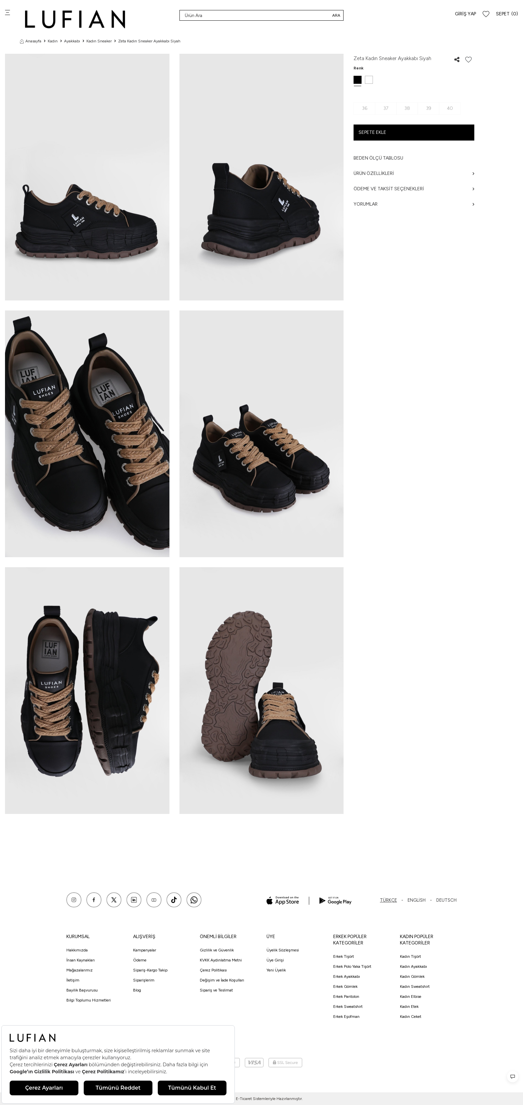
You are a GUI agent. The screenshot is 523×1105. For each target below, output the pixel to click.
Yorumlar (414, 204)
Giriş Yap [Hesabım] (465, 14)
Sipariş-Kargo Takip (150, 970)
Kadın (53, 41)
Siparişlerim (143, 980)
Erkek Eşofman (346, 1016)
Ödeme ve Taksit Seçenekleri (414, 189)
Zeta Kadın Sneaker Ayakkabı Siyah (149, 41)
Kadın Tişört (410, 956)
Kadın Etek (409, 1006)
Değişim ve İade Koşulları (222, 980)
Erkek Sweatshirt (348, 1006)
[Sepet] (507, 14)
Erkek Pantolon (346, 996)
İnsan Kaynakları (80, 960)
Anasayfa (30, 41)
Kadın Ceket (410, 1016)
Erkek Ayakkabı (346, 976)
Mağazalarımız (79, 970)
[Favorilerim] (486, 14)
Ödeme (139, 960)
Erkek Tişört (343, 956)
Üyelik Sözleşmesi (283, 950)
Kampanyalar (144, 950)
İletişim (72, 980)
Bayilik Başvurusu (82, 990)
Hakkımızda (77, 950)
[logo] (75, 19)
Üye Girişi (275, 960)
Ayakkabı (72, 41)
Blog (137, 990)
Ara (336, 15)
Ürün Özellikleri (414, 173)
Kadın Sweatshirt (415, 986)
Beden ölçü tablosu (378, 158)
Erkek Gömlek (345, 986)
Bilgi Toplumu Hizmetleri (88, 1000)
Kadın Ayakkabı (413, 966)
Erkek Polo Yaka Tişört (352, 966)
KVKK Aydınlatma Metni (221, 960)
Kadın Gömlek (412, 976)
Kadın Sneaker (99, 41)
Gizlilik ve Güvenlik (217, 950)
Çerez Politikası (213, 970)
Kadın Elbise (410, 996)
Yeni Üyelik (276, 970)
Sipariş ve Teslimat (216, 990)
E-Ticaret (244, 1098)
